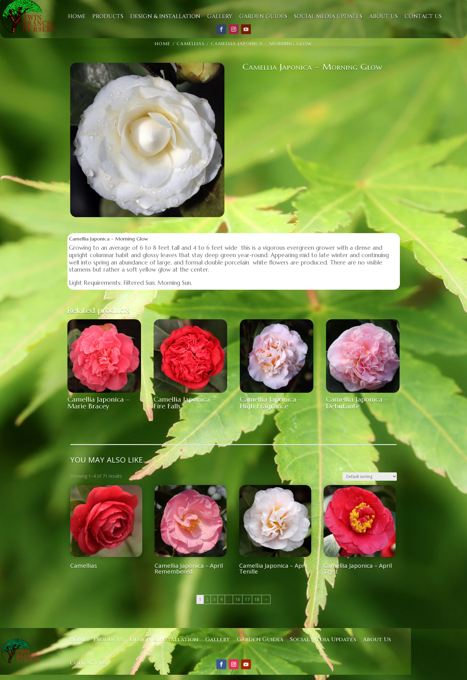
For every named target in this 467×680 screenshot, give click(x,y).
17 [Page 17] (247, 599)
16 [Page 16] (237, 599)
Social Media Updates (323, 639)
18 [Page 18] (256, 599)
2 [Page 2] (207, 599)
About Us (377, 639)
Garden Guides (260, 639)
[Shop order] (370, 476)
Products (108, 639)
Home (78, 639)
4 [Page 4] (221, 599)
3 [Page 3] (214, 599)
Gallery (217, 639)
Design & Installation (164, 639)
